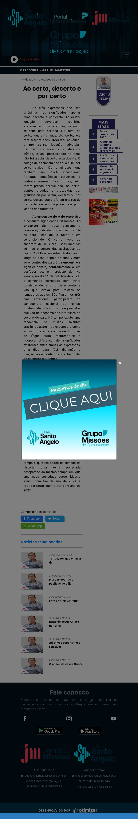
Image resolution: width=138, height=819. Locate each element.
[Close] (120, 362)
